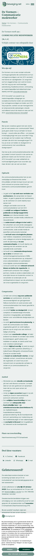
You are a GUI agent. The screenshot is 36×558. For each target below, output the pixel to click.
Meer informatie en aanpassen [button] (18, 554)
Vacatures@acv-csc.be (13, 492)
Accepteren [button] (26, 549)
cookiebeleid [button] (28, 529)
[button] (30, 4)
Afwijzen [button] (9, 549)
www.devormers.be (20, 91)
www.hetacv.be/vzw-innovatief (17, 113)
